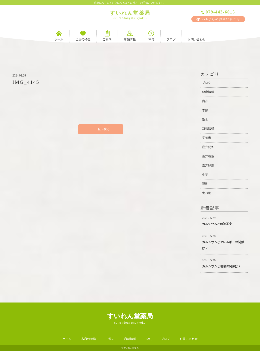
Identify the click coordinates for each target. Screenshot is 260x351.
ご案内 (107, 35)
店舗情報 (130, 35)
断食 (205, 119)
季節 (205, 110)
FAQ (151, 35)
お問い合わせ (197, 35)
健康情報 (208, 92)
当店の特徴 (82, 35)
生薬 (205, 174)
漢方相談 (208, 156)
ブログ (171, 35)
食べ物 (206, 193)
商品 (205, 101)
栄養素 (206, 138)
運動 (205, 183)
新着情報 (208, 128)
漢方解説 (208, 165)
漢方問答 (208, 147)
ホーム (58, 35)
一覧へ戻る (101, 129)
